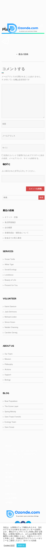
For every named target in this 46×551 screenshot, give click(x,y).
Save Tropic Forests (13, 417)
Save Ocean (9, 427)
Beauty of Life (10, 280)
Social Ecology (10, 270)
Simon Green (10, 322)
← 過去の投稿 (22, 54)
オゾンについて (11, 473)
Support (8, 375)
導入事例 (9, 477)
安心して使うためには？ (15, 481)
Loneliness (9, 275)
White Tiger (9, 264)
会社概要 (8, 228)
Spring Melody (10, 411)
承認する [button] (21, 545)
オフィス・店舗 (11, 217)
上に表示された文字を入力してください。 (19, 171)
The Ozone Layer (11, 406)
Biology (8, 380)
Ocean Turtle (10, 259)
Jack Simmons (11, 312)
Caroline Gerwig (11, 332)
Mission (8, 359)
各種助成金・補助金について (17, 233)
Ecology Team (10, 422)
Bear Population (11, 401)
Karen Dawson (10, 306)
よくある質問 (10, 498)
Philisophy (9, 364)
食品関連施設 (10, 222)
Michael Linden (11, 317)
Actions (8, 369)
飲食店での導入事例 (13, 238)
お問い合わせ (10, 494)
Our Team (9, 354)
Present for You (11, 285)
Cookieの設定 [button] (9, 545)
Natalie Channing (11, 327)
